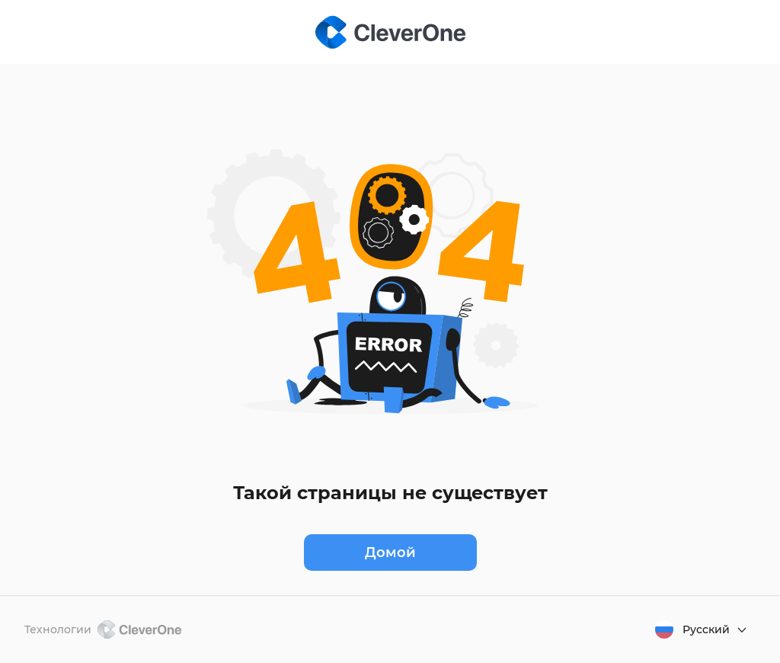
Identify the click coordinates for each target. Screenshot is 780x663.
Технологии (102, 629)
